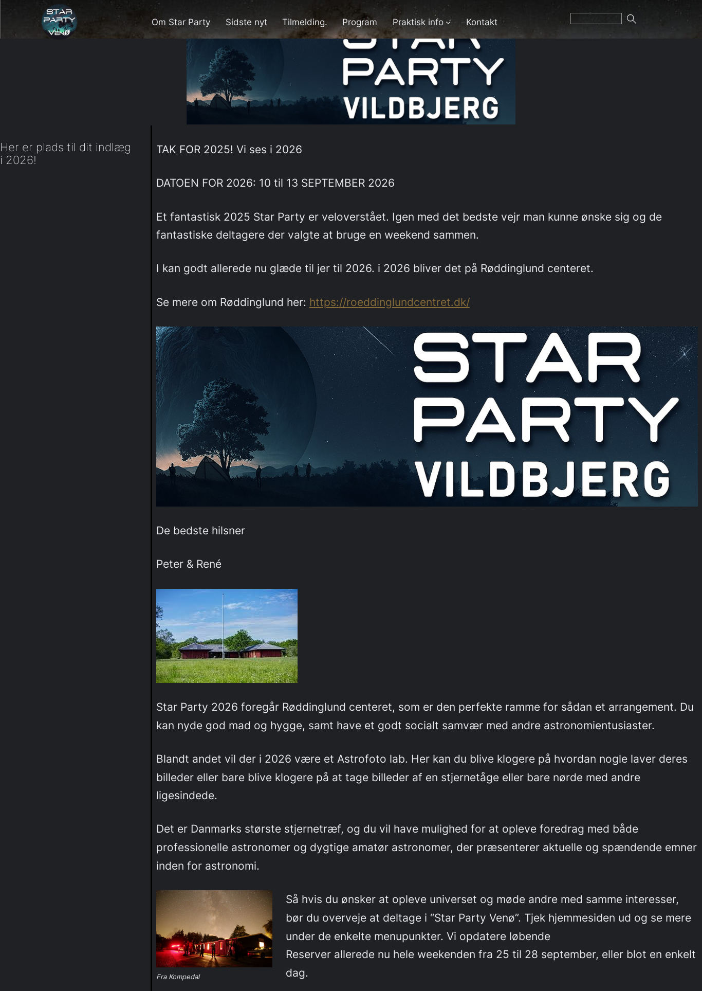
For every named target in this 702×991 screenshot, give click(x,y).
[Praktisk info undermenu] (448, 21)
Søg (644, 22)
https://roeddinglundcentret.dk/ (389, 302)
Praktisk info (418, 21)
